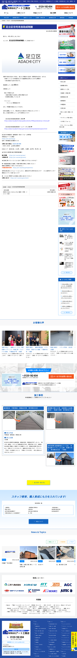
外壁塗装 (71, 17)
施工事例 (53, 13)
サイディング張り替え (67, 117)
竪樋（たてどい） (58, 611)
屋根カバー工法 (28, 17)
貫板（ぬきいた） (15, 610)
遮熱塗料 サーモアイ (66, 635)
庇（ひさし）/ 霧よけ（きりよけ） (63, 605)
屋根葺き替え (16, 17)
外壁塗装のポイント (52, 649)
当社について (39, 521)
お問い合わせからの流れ (53, 630)
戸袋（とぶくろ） (22, 607)
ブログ (71, 542)
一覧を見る (66, 272)
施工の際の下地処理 (52, 635)
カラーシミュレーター (53, 633)
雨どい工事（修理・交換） (66, 113)
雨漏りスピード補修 (52, 626)
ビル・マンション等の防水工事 (66, 126)
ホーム (6, 13)
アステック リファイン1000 (67, 626)
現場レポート (51, 542)
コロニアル (52, 613)
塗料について (63, 621)
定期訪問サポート (52, 644)
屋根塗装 (62, 17)
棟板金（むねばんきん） (44, 608)
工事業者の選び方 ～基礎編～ (54, 651)
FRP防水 (24, 613)
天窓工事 (63, 108)
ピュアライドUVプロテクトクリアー (68, 646)
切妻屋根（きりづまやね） (49, 610)
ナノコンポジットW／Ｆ (66, 633)
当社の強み (64, 653)
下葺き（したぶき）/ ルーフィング (21, 605)
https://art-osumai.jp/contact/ (19, 178)
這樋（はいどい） (55, 607)
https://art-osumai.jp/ (8, 138)
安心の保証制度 (51, 642)
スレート (44, 613)
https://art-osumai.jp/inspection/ (23, 167)
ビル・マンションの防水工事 (40, 651)
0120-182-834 (45, 6)
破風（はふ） (67, 608)
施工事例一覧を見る (39, 482)
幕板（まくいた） (43, 607)
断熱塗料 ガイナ (65, 628)
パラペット (68, 611)
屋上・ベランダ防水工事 (39, 633)
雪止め (8, 605)
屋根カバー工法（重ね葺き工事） (41, 628)
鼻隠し (39, 611)
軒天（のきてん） (57, 608)
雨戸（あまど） (33, 607)
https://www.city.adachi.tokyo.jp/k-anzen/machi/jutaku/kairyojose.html (25, 129)
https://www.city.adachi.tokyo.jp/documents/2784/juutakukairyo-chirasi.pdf (26, 121)
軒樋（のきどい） (47, 611)
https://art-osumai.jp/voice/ (17, 157)
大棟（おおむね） (62, 610)
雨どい (34, 608)
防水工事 (6, 17)
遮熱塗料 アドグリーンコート (67, 642)
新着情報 (62, 542)
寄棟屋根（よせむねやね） (34, 610)
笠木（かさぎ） (48, 605)
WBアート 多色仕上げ (66, 630)
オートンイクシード (52, 637)
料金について (38, 13)
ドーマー (33, 611)
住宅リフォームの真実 (51, 646)
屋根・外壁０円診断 (52, 628)
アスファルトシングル (34, 613)
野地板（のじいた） (37, 605)
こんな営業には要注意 (53, 653)
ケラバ (23, 610)
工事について (21, 13)
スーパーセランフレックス (67, 649)
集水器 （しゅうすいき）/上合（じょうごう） (19, 608)
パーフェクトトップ (66, 637)
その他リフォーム (65, 121)
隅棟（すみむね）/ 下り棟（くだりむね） (18, 611)
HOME (36, 621)
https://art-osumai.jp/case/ (17, 155)
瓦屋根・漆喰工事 (40, 17)
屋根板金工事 (52, 17)
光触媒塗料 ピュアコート (67, 644)
